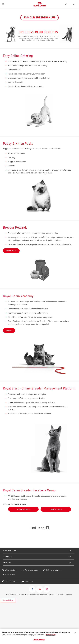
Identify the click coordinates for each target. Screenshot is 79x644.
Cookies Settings (8, 600)
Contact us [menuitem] (29, 581)
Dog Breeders (23, 509)
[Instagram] (46, 589)
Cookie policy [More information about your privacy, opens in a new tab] (50, 635)
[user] (66, 4)
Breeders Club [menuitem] (9, 550)
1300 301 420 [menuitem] (10, 581)
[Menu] (3, 4)
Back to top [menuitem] (10, 574)
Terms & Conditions (64, 594)
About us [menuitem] (7, 562)
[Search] (73, 4)
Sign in (9, 330)
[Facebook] (32, 589)
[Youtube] (39, 589)
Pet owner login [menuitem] (31, 570)
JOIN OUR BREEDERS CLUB (39, 17)
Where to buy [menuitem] (10, 570)
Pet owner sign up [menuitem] (54, 570)
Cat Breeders (56, 509)
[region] (39, 636)
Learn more (11, 250)
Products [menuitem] (7, 556)
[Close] (75, 632)
